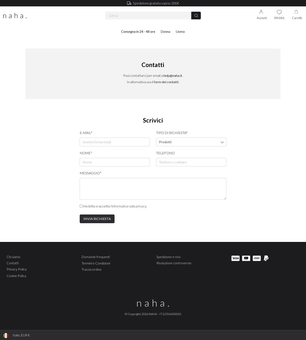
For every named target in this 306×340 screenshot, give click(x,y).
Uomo (180, 31)
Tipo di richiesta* (172, 133)
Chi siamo (13, 257)
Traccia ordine (92, 269)
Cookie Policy (16, 276)
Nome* (86, 153)
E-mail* (86, 133)
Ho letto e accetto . (113, 206)
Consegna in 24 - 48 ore (138, 31)
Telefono (165, 153)
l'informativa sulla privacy (128, 206)
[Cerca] (196, 15)
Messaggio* (90, 173)
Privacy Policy (17, 269)
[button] (165, 31)
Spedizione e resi (168, 257)
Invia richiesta (97, 219)
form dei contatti (166, 82)
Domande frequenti (96, 257)
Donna (165, 31)
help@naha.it (172, 75)
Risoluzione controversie (173, 263)
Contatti (13, 263)
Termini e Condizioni (96, 263)
